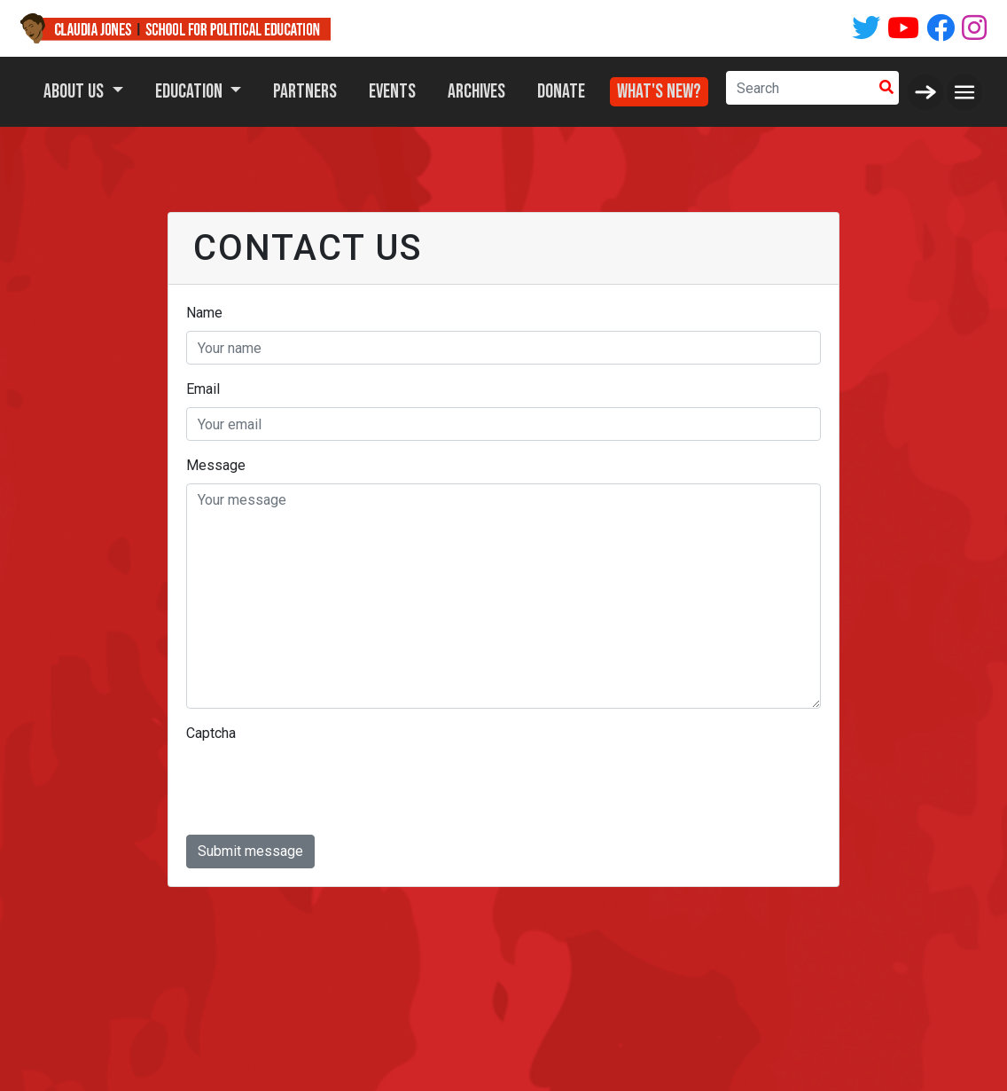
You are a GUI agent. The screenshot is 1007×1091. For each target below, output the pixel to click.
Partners (305, 92)
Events (392, 92)
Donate (561, 92)
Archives (476, 92)
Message (216, 465)
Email (203, 389)
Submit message (250, 851)
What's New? (659, 87)
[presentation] (321, 785)
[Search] (800, 88)
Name (204, 312)
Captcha (211, 733)
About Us (75, 92)
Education (190, 92)
